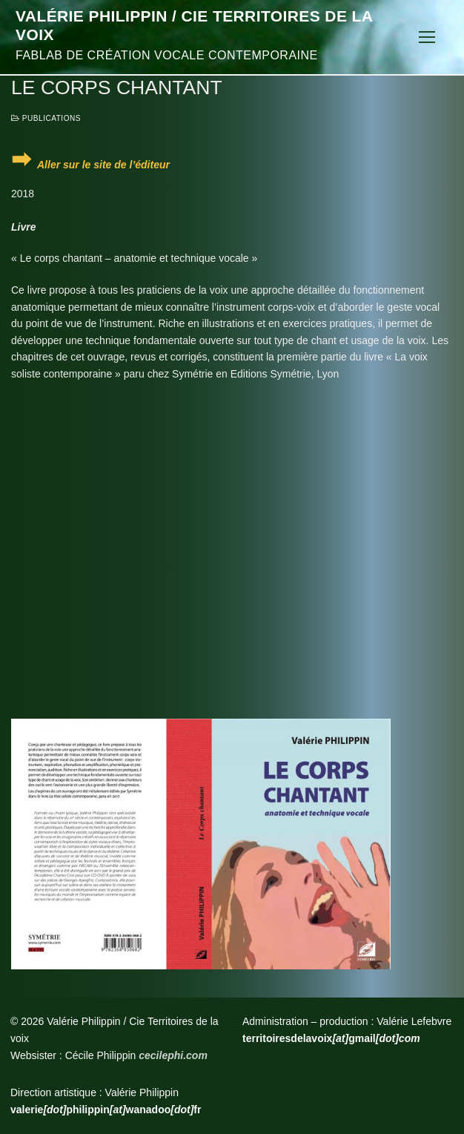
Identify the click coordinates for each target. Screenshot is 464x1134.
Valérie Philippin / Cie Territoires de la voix (194, 25)
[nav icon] (426, 37)
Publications (46, 118)
